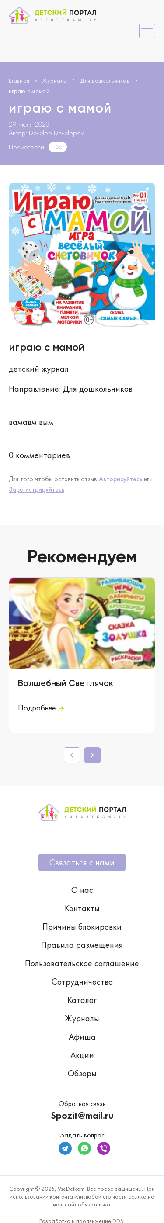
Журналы (54, 80)
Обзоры (82, 1073)
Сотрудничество (82, 981)
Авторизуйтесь (120, 479)
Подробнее (41, 708)
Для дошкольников (104, 80)
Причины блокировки (82, 926)
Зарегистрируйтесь (36, 489)
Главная (19, 80)
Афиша (82, 1036)
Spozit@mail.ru (82, 1115)
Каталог (82, 1000)
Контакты (82, 908)
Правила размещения (82, 945)
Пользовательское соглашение (82, 963)
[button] (92, 755)
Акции (82, 1055)
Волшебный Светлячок (65, 683)
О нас (82, 890)
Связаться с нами (82, 862)
